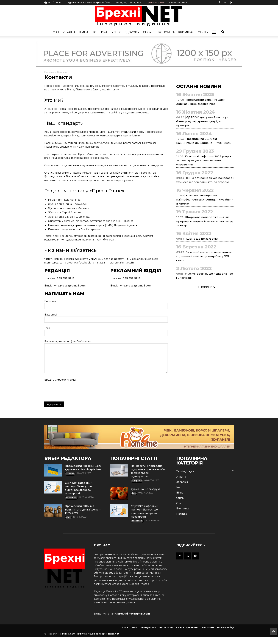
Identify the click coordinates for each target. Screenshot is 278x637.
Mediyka (81, 633)
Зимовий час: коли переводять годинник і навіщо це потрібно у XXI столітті (204, 256)
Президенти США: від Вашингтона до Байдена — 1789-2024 (83, 509)
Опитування (148, 627)
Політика (99, 32)
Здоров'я (132, 32)
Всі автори (166, 627)
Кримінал (186, 32)
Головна (49, 72)
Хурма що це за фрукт (202, 238)
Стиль (203, 32)
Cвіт (56, 32)
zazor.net (113, 633)
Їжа (178, 487)
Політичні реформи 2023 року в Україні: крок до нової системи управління (203, 160)
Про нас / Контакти (156, 2)
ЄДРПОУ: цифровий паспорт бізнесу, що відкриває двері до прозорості (202, 121)
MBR (65, 633)
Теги (135, 627)
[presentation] (71, 390)
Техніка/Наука (185, 471)
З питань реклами (178, 2)
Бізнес (116, 32)
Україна (69, 32)
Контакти (208, 627)
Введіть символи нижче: (60, 379)
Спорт (148, 32)
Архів (125, 627)
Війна (83, 32)
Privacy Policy (225, 627)
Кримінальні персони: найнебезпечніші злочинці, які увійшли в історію (204, 199)
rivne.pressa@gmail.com (68, 285)
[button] (214, 32)
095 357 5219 (65, 278)
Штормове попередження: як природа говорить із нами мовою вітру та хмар (204, 221)
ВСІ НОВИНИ (205, 287)
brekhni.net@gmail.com (133, 613)
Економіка (166, 32)
